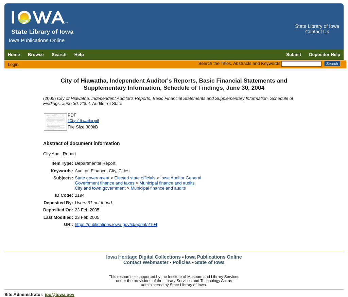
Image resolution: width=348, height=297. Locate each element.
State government (92, 177)
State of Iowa (210, 262)
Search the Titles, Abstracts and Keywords (239, 63)
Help (79, 54)
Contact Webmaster (146, 262)
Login (13, 64)
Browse (36, 54)
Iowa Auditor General (180, 177)
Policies (182, 262)
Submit (293, 54)
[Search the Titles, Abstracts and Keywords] (301, 64)
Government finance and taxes (104, 183)
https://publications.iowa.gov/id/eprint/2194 (116, 224)
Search (59, 54)
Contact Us (317, 31)
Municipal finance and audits (166, 183)
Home (14, 54)
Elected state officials (134, 177)
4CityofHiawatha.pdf (83, 121)
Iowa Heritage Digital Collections (143, 257)
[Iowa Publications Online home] (43, 22)
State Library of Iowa (317, 26)
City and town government (100, 188)
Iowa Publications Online (213, 257)
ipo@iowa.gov (59, 294)
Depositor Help (325, 54)
